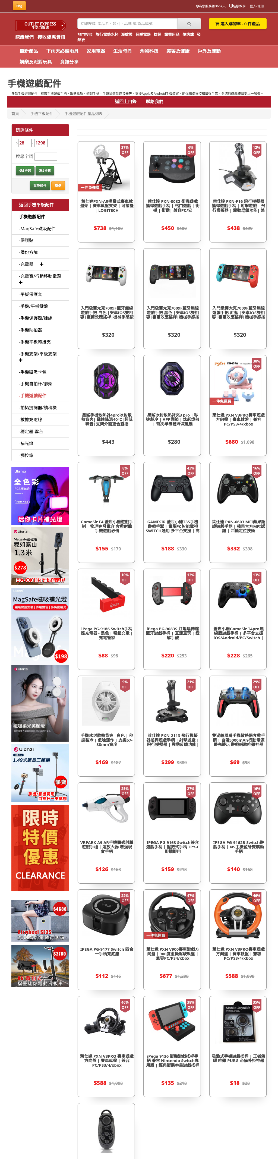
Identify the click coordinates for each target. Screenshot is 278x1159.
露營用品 (171, 34)
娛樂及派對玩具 (36, 62)
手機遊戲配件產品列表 (84, 113)
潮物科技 (149, 51)
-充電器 (26, 264)
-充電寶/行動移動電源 (40, 276)
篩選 (58, 185)
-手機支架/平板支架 (38, 354)
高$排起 (45, 170)
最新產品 (29, 51)
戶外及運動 (209, 51)
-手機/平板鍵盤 (33, 306)
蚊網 (157, 34)
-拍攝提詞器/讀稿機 (38, 408)
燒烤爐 (188, 34)
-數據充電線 (30, 420)
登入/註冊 (257, 6)
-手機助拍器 (30, 330)
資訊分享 (69, 62)
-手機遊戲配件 (32, 396)
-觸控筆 (26, 455)
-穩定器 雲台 (31, 431)
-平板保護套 (30, 294)
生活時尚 (122, 51)
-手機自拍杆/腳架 (35, 384)
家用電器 (96, 51)
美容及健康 (177, 51)
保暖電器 (143, 34)
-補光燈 (26, 443)
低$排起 (25, 170)
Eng (19, 6)
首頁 (15, 113)
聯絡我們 (154, 102)
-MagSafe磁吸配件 (37, 229)
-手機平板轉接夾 (35, 342)
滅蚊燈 (126, 34)
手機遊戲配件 (32, 217)
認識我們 (24, 37)
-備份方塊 (28, 252)
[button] (42, 264)
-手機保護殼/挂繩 (35, 318)
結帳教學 (237, 6)
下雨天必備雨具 (62, 51)
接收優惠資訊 (51, 37)
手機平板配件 (41, 113)
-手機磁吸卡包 (32, 372)
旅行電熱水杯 (107, 34)
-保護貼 (26, 240)
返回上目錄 (126, 102)
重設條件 (39, 185)
